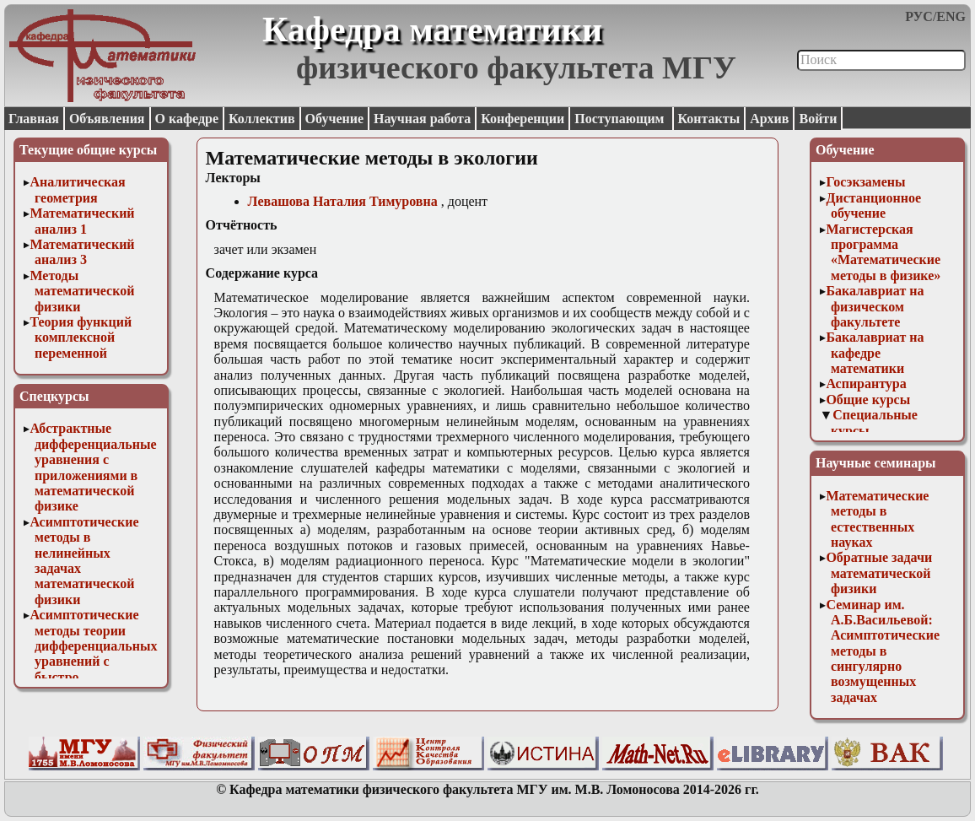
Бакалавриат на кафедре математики (875, 352)
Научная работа (422, 118)
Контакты (709, 118)
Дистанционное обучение (873, 205)
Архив (769, 118)
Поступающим (620, 118)
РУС (919, 16)
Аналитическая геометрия (77, 189)
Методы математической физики (82, 291)
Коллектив (262, 118)
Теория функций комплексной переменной (81, 337)
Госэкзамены (865, 182)
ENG (951, 16)
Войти (818, 118)
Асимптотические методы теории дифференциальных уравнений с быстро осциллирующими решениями (93, 661)
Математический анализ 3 (82, 252)
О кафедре (186, 118)
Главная (33, 118)
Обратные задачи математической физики (879, 573)
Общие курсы (868, 399)
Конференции (522, 118)
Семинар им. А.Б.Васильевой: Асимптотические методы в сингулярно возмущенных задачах (883, 651)
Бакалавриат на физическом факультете (875, 306)
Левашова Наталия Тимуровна (343, 201)
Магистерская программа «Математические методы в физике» (883, 252)
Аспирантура (866, 383)
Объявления (107, 118)
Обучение (334, 118)
